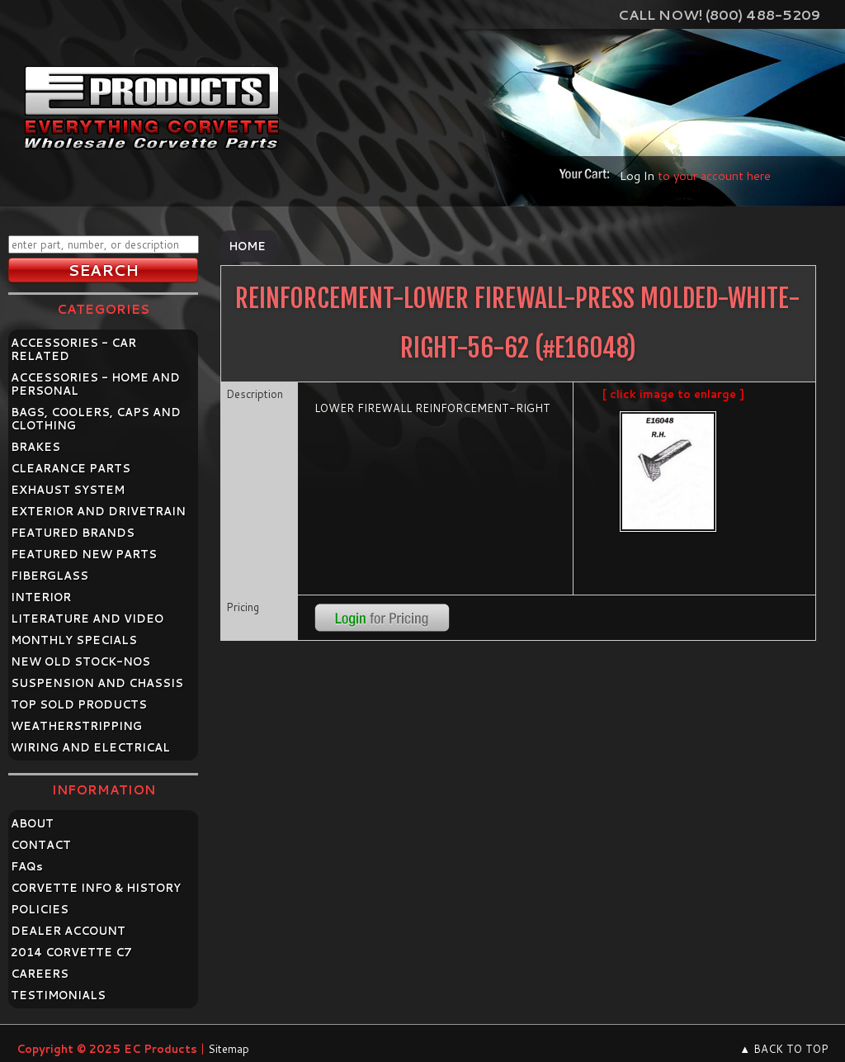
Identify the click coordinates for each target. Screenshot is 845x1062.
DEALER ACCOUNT (68, 930)
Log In (637, 175)
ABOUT (32, 823)
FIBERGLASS (49, 575)
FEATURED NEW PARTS (84, 554)
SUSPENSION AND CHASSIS (97, 683)
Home (247, 246)
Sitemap (228, 1048)
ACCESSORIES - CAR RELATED (73, 349)
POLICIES (39, 909)
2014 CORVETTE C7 (71, 952)
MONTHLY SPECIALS (74, 640)
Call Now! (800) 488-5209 (719, 14)
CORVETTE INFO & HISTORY (96, 887)
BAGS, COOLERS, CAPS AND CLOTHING (96, 419)
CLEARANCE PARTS (70, 468)
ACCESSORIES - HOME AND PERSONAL (95, 384)
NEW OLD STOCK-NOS (80, 661)
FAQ (27, 866)
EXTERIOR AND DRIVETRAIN (98, 511)
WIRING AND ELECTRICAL (90, 747)
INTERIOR (41, 597)
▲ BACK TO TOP (783, 1048)
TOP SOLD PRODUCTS (79, 704)
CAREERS (39, 973)
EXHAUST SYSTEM (68, 489)
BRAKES (35, 446)
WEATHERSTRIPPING (76, 725)
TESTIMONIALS (58, 995)
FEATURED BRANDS (73, 532)
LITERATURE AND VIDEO (87, 618)
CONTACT (41, 844)
